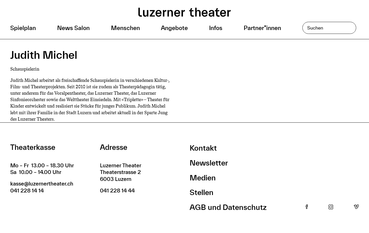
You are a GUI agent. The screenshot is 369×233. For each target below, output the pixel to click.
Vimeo (356, 207)
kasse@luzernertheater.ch (41, 184)
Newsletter (209, 163)
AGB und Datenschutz (228, 207)
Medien (203, 177)
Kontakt (203, 148)
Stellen (201, 192)
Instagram (331, 207)
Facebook (307, 207)
